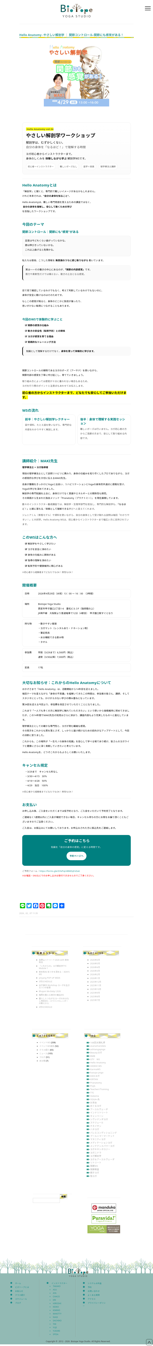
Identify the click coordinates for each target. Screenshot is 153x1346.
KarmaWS (95, 1069)
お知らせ (19, 1291)
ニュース (43, 1053)
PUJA (92, 1085)
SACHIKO (57, 1320)
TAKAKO (57, 1286)
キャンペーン (96, 1116)
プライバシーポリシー (94, 1304)
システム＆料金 (95, 1283)
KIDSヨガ (95, 1075)
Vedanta (94, 1095)
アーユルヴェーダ (99, 1109)
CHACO (56, 1296)
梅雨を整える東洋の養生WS (51, 995)
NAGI (55, 1317)
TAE (54, 1324)
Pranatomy (96, 1082)
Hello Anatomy (98, 1062)
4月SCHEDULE (45, 1007)
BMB (92, 1056)
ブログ (42, 1057)
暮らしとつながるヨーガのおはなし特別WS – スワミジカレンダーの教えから (54, 1001)
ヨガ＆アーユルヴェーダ (102, 1159)
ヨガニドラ (95, 1152)
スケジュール (96, 1122)
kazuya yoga (96, 1072)
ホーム (18, 1283)
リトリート (95, 1162)
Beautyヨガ (96, 1052)
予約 (90, 1287)
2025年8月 (95, 996)
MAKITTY (57, 1313)
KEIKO (56, 1306)
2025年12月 (95, 981)
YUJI (55, 1327)
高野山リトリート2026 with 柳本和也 (54, 961)
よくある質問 (94, 1295)
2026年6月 (95, 960)
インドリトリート (99, 1112)
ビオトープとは (22, 1287)
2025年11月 (95, 985)
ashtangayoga (97, 1049)
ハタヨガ (94, 1129)
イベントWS (44, 1042)
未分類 (42, 1060)
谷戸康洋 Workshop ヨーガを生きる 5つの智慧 (54, 986)
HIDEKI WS (96, 1065)
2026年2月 (95, 974)
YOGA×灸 (95, 1099)
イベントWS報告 (46, 1046)
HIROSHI (57, 1303)
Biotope (76, 10)
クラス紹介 (44, 1049)
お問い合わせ (94, 1291)
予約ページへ (76, 855)
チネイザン (95, 1126)
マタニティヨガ (98, 1139)
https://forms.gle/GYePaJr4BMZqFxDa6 (60, 871)
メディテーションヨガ (101, 1142)
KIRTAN (94, 1079)
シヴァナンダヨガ (99, 1119)
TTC (92, 1092)
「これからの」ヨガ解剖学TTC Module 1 (53, 967)
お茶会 (93, 1102)
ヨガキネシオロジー (100, 1149)
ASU (55, 1289)
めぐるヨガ (95, 1105)
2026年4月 (95, 967)
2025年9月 (95, 992)
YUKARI (56, 1330)
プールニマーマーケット (102, 1136)
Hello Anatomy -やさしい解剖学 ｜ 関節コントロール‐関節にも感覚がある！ (71, 35)
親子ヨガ (94, 1172)
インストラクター (59, 1283)
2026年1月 (95, 978)
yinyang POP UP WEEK (49, 978)
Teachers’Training (99, 1089)
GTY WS (95, 1059)
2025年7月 (95, 1000)
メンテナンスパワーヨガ (102, 1145)
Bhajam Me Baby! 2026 (50, 991)
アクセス (92, 1299)
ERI (54, 1300)
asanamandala (98, 1045)
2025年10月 (95, 989)
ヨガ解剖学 (95, 1155)
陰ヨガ (93, 1176)
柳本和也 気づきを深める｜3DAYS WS (54, 973)
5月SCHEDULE (45, 981)
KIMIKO (56, 1310)
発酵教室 (94, 1169)
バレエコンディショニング (103, 1132)
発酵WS (94, 1165)
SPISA (56, 1334)
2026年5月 (95, 963)
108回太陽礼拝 (97, 1042)
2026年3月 (95, 970)
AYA (55, 1293)
